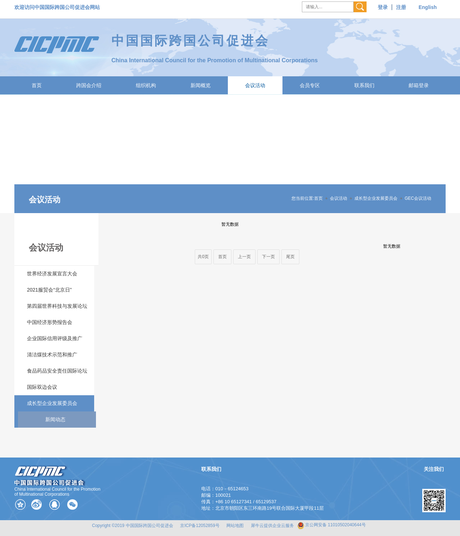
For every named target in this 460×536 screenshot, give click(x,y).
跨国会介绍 (88, 85)
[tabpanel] (230, 153)
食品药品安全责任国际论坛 (57, 371)
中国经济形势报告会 (49, 322)
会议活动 (255, 85)
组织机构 (146, 85)
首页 (37, 85)
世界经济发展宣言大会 (52, 273)
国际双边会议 (42, 387)
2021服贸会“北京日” (49, 290)
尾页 (290, 256)
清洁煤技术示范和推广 (52, 354)
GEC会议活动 (418, 198)
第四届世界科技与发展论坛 (57, 306)
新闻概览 (200, 85)
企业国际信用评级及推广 (54, 338)
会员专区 (310, 85)
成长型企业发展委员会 (375, 198)
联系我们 (364, 85)
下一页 (268, 256)
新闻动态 (55, 419)
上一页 (244, 256)
